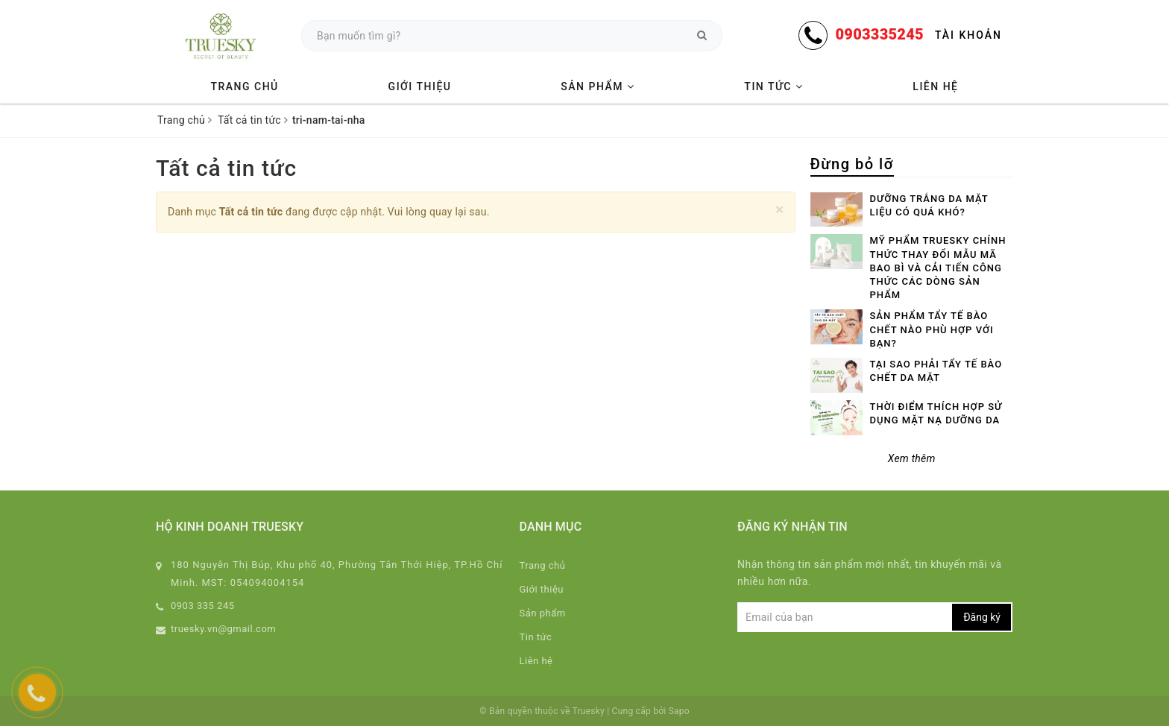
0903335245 (879, 34)
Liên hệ (935, 86)
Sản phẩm (597, 86)
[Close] (779, 210)
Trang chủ (244, 86)
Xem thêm (912, 458)
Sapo (679, 711)
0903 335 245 (203, 605)
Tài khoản (968, 35)
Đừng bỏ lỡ (852, 164)
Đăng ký (982, 617)
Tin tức (773, 86)
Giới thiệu (420, 86)
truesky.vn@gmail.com (223, 628)
